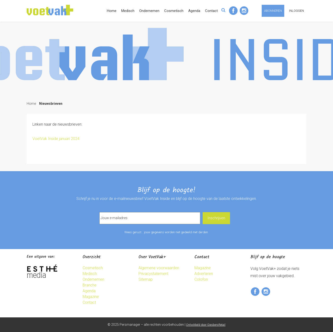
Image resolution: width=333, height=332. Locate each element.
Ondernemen (149, 11)
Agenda (194, 11)
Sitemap (146, 279)
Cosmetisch (173, 11)
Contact (211, 11)
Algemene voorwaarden (159, 268)
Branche (90, 285)
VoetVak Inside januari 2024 (55, 138)
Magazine (91, 296)
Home (111, 11)
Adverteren (203, 273)
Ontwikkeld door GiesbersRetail (205, 324)
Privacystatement (153, 273)
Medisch (127, 11)
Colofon (201, 279)
